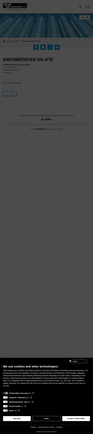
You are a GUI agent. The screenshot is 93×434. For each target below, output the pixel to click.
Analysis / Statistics (17, 397)
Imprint (33, 427)
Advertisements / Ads (18, 402)
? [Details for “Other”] (18, 410)
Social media (14, 406)
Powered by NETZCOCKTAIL (46, 432)
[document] (46, 377)
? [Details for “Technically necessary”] (33, 393)
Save (46, 418)
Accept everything (76, 418)
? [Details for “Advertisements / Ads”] (32, 402)
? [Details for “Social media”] (25, 406)
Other (11, 411)
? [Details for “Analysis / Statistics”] (31, 397)
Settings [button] (59, 427)
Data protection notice (46, 427)
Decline (16, 418)
